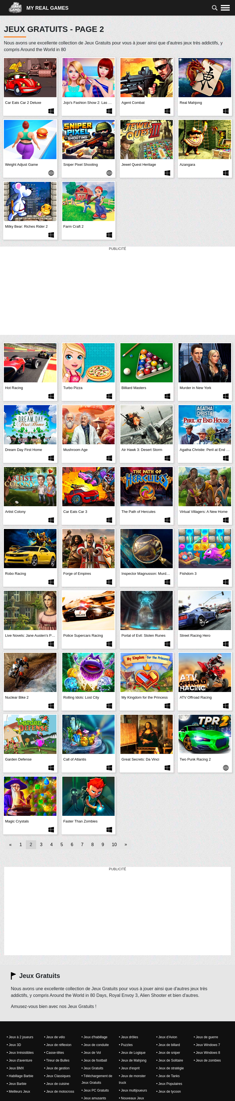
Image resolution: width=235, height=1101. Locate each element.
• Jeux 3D (14, 1045)
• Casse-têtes (54, 1053)
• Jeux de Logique (132, 1053)
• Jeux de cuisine (56, 1084)
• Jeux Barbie (16, 1084)
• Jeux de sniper (168, 1053)
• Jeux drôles (128, 1037)
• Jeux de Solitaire (169, 1060)
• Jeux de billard (168, 1045)
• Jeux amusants (93, 1098)
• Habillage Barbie (20, 1076)
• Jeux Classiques (57, 1076)
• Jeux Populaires (169, 1084)
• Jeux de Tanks (168, 1076)
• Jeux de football (94, 1060)
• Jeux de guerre (206, 1037)
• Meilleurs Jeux (18, 1092)
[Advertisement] (117, 291)
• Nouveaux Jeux (131, 1098)
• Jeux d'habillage (94, 1037)
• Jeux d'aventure (19, 1060)
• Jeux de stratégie (170, 1068)
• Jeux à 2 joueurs (20, 1037)
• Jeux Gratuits (92, 1068)
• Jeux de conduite (95, 1045)
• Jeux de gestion (57, 1068)
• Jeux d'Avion (166, 1037)
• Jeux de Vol (91, 1053)
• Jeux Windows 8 (207, 1053)
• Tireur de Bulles (57, 1060)
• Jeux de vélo (54, 1037)
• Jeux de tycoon (168, 1092)
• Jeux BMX (15, 1068)
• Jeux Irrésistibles (20, 1053)
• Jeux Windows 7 (207, 1045)
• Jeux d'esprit (129, 1068)
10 (114, 844)
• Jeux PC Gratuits (95, 1090)
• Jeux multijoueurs (133, 1090)
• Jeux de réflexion (57, 1045)
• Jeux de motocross (59, 1092)
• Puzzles (126, 1045)
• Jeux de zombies (207, 1060)
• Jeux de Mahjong (133, 1060)
